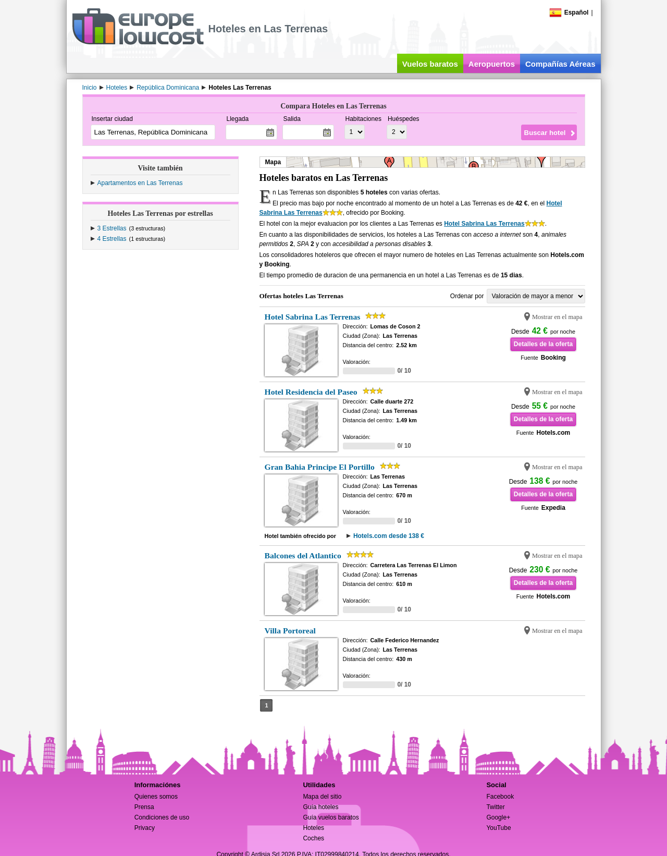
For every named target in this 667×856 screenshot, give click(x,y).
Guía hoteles (320, 807)
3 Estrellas (112, 228)
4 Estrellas (112, 238)
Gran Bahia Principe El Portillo (320, 466)
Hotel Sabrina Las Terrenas (484, 223)
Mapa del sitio (322, 796)
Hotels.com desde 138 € (388, 536)
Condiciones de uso (161, 817)
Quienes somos (156, 796)
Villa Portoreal (290, 630)
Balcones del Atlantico (303, 555)
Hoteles (313, 827)
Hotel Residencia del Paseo (311, 391)
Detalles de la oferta (543, 344)
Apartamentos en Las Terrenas (140, 183)
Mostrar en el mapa (557, 317)
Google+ (498, 817)
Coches (313, 838)
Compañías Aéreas (560, 63)
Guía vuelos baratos (331, 817)
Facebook (500, 796)
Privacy (144, 827)
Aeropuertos (491, 63)
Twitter (495, 807)
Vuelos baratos (430, 63)
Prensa (144, 807)
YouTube (498, 827)
